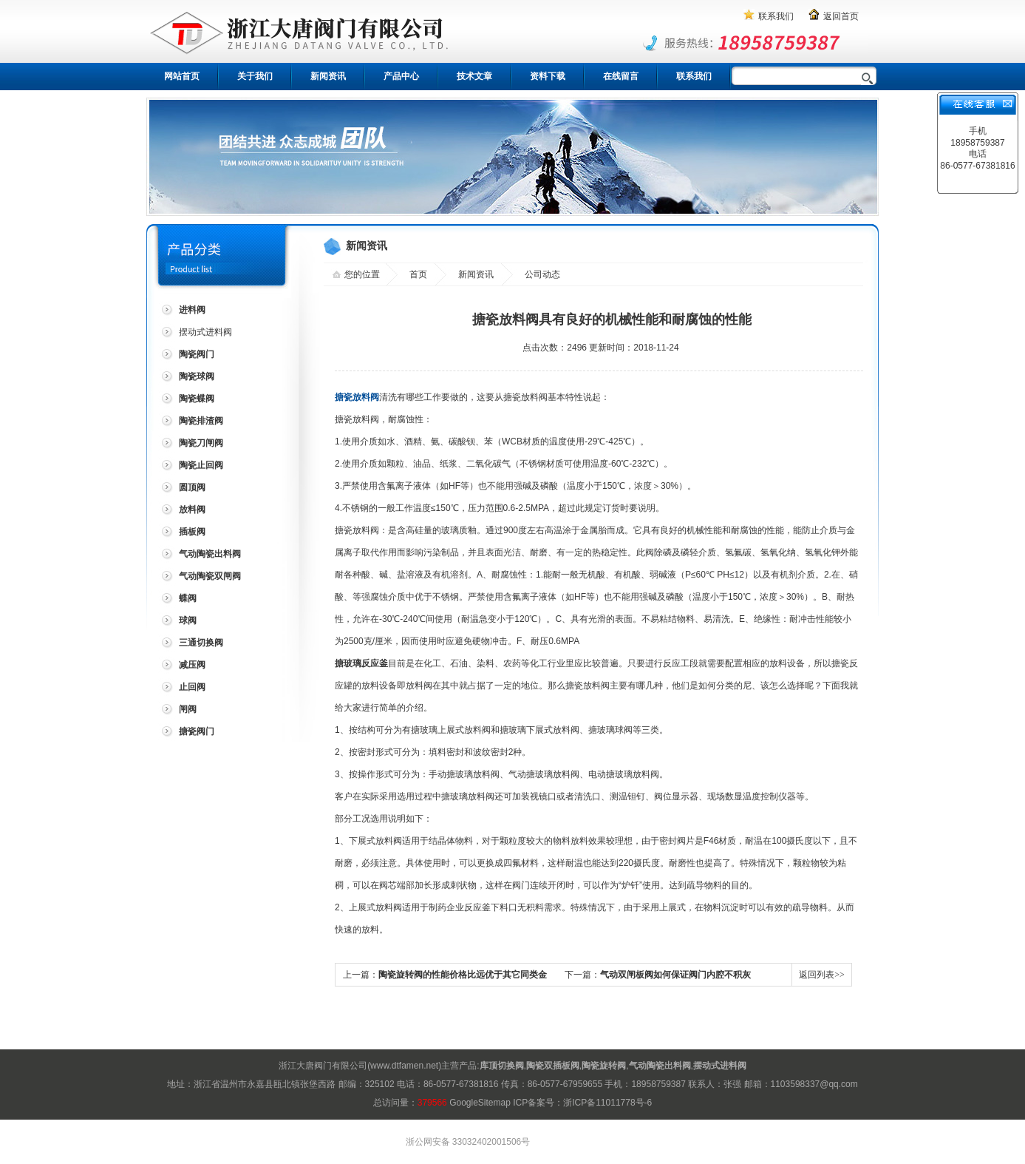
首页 (418, 274)
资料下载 (547, 76)
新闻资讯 (328, 76)
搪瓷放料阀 (357, 397)
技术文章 (474, 76)
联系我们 (776, 16)
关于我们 (255, 76)
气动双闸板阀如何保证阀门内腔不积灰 (675, 975)
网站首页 (182, 76)
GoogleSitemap (480, 1102)
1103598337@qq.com (814, 1084)
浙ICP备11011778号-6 (607, 1102)
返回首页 (841, 16)
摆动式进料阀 (205, 332)
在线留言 (621, 76)
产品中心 (401, 76)
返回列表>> (822, 975)
